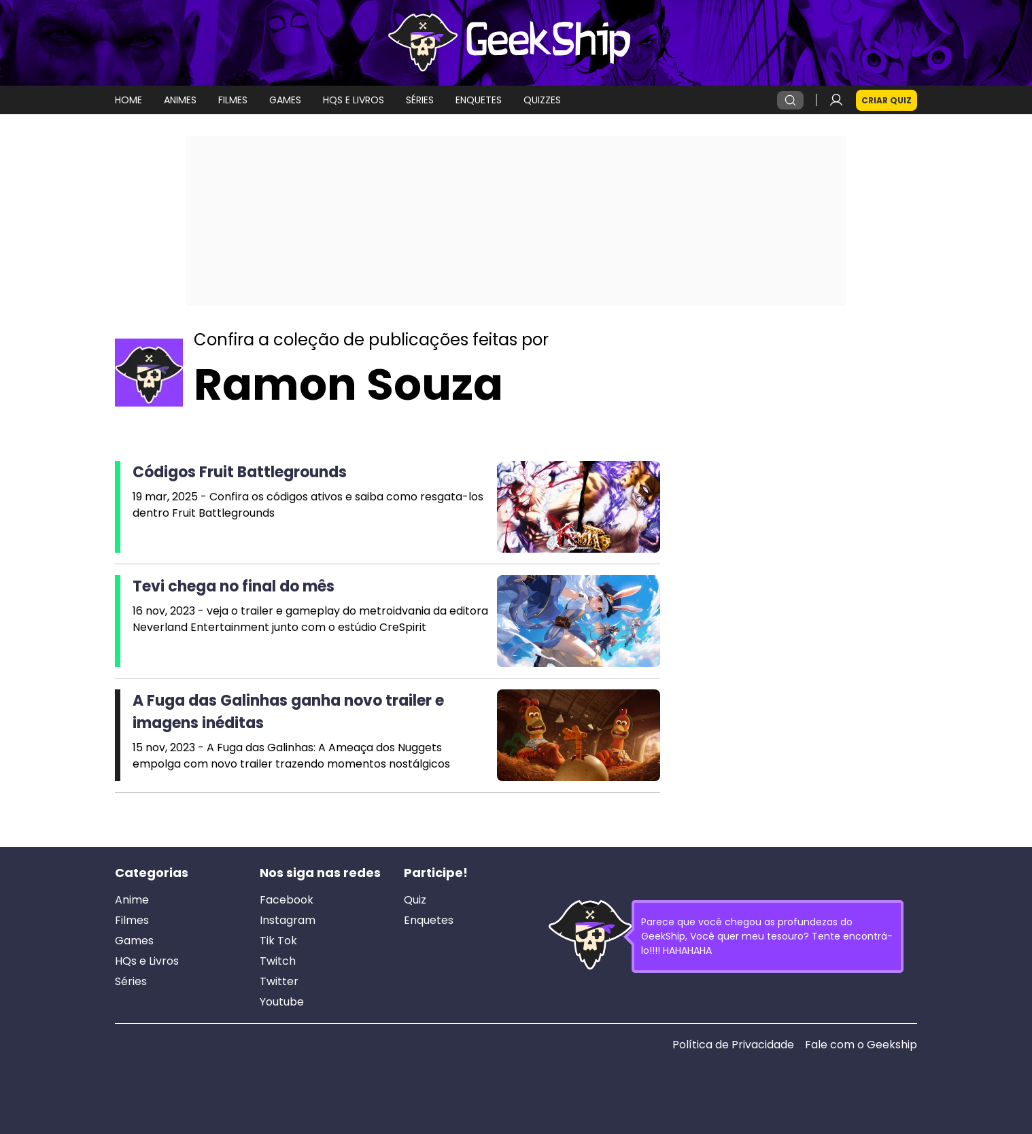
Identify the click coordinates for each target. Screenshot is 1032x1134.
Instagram (287, 920)
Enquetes (428, 920)
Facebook (286, 900)
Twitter (279, 981)
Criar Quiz (886, 100)
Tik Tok (278, 940)
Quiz (415, 900)
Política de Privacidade (733, 1044)
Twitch (278, 961)
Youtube (282, 1002)
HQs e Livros (147, 961)
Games (134, 940)
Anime (132, 900)
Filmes (132, 920)
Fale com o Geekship (861, 1044)
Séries (131, 981)
